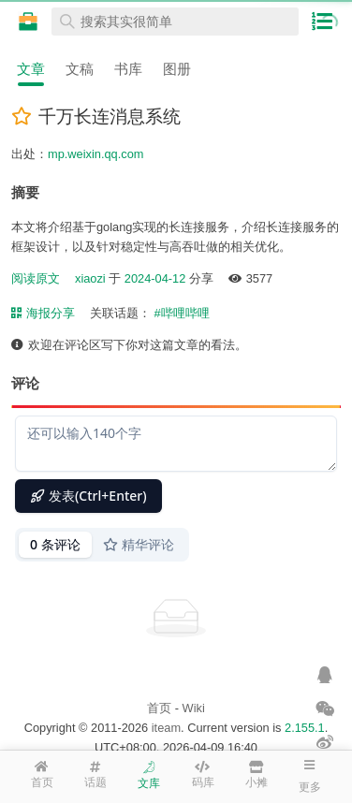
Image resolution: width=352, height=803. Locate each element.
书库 (128, 69)
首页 (159, 708)
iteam (166, 728)
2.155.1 (305, 728)
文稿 (80, 69)
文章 (31, 69)
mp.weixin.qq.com (95, 154)
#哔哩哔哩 (181, 313)
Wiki (194, 708)
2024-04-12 (155, 278)
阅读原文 (35, 278)
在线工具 (28, 21)
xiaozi (90, 278)
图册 (177, 69)
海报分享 (43, 313)
